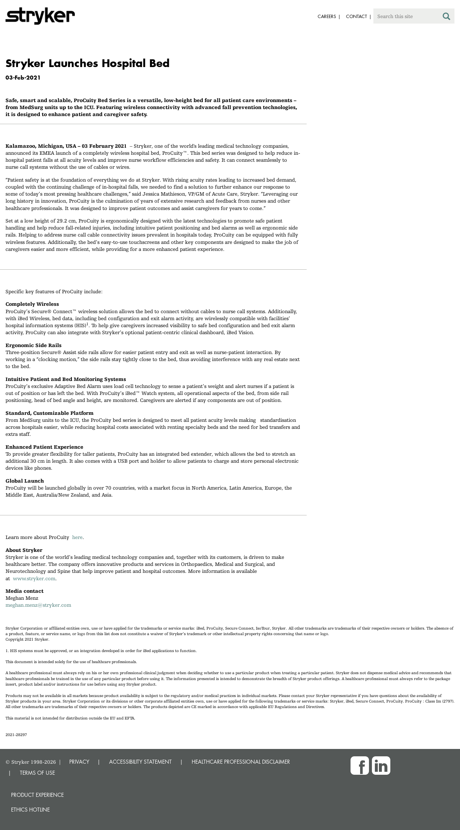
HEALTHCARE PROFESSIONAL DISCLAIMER (241, 761)
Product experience (37, 794)
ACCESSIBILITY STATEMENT (140, 761)
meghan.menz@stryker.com (38, 605)
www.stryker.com (34, 578)
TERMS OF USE (37, 772)
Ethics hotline (30, 809)
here (77, 537)
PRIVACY (79, 761)
